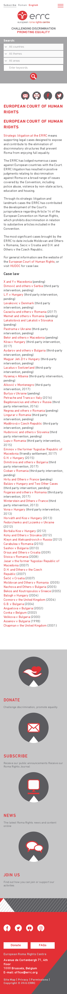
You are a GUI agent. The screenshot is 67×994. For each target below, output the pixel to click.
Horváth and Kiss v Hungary (23, 518)
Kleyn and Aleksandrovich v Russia (28, 539)
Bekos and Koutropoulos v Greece (27, 591)
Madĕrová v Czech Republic (23, 423)
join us (12, 875)
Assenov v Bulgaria (17, 621)
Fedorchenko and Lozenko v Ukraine (29, 522)
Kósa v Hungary (15, 342)
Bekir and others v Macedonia (24, 338)
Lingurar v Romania (17, 415)
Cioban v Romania (16, 471)
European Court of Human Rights (32, 262)
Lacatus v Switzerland (19, 368)
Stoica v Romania (16, 557)
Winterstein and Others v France (26, 501)
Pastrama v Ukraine (17, 329)
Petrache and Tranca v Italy (23, 398)
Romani (22, 5)
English (33, 5)
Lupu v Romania (15, 441)
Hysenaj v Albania (16, 376)
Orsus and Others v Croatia (22, 552)
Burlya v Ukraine (15, 393)
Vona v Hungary (14, 509)
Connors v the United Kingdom (24, 600)
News (10, 816)
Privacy (23, 979)
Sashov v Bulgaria (16, 548)
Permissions (39, 979)
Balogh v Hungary (16, 595)
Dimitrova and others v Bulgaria (26, 462)
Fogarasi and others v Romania (25, 492)
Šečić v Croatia (14, 578)
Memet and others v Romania (24, 316)
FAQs (42, 945)
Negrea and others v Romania (24, 411)
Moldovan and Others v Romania (26, 582)
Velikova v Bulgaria (17, 617)
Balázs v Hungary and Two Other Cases (31, 484)
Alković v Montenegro (19, 385)
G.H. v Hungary (14, 458)
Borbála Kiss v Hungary (20, 531)
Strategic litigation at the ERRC (25, 136)
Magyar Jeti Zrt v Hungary (22, 359)
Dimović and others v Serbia (23, 286)
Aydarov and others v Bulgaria (25, 350)
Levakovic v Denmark (19, 303)
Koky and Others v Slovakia (23, 535)
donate (12, 700)
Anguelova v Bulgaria (18, 608)
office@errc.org (26, 972)
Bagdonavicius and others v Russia (27, 402)
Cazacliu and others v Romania (25, 312)
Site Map (9, 979)
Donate (16, 945)
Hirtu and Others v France (21, 479)
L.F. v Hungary (13, 295)
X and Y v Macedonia (18, 282)
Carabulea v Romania (18, 544)
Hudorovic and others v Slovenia (26, 432)
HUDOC (15, 266)
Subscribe (10, 5)
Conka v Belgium (15, 613)
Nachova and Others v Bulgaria (25, 587)
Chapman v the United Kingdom (25, 625)
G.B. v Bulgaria (14, 604)
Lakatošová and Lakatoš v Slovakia (28, 320)
